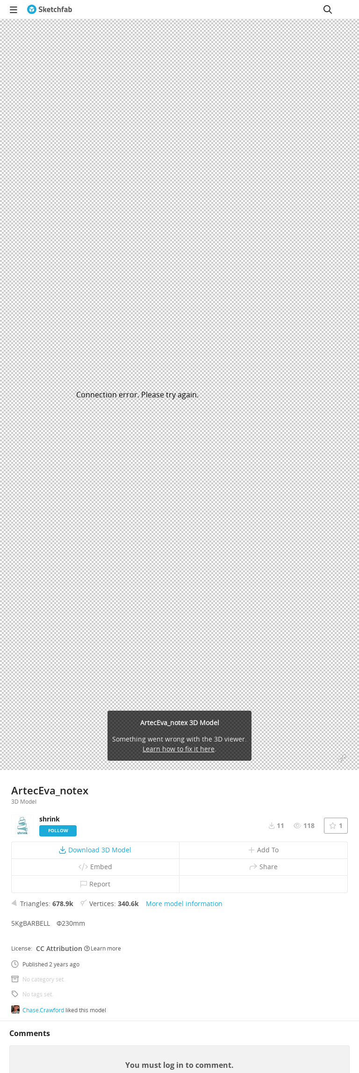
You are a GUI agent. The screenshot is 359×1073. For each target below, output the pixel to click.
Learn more (102, 948)
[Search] (327, 9)
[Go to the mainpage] (49, 9)
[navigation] (13, 9)
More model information (184, 903)
